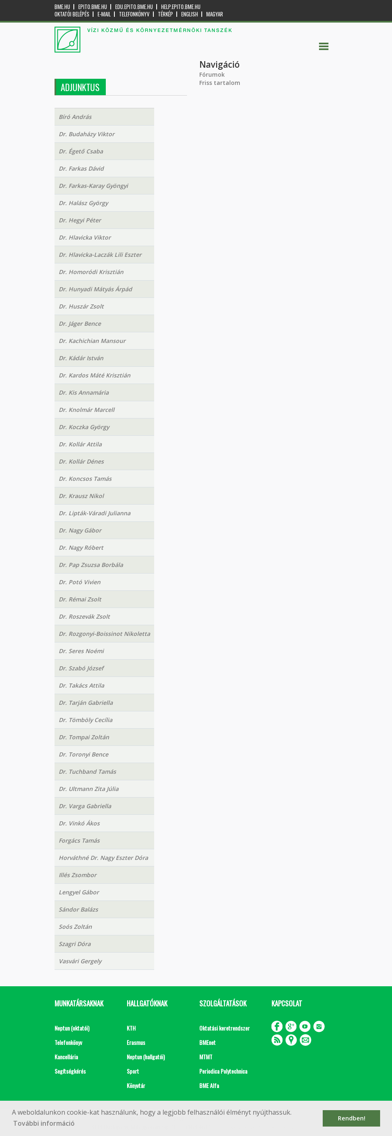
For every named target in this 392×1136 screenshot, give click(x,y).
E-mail (104, 14)
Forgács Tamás (79, 840)
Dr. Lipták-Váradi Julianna (94, 513)
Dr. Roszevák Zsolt (84, 616)
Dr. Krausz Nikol (81, 496)
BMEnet (207, 1042)
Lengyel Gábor (79, 892)
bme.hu (62, 6)
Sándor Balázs (78, 909)
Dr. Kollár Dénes (81, 461)
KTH (131, 1028)
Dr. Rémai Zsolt (80, 599)
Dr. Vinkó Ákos (79, 823)
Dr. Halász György (83, 203)
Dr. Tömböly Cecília (85, 720)
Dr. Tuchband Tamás (87, 771)
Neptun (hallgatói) (146, 1056)
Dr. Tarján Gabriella (86, 702)
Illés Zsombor (77, 875)
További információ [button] (44, 1123)
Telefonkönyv (134, 14)
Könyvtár (136, 1085)
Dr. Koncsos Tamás (85, 478)
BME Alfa (209, 1085)
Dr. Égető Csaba (81, 151)
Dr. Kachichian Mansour (92, 341)
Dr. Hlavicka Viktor (85, 237)
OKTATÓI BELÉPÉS (72, 14)
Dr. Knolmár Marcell (86, 410)
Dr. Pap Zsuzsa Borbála (91, 565)
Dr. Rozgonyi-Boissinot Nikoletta (104, 634)
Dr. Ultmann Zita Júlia (89, 789)
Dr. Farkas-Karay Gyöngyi (93, 186)
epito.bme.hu (92, 6)
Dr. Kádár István (81, 358)
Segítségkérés (70, 1071)
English (189, 14)
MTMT (205, 1056)
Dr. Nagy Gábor (80, 530)
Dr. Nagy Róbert (81, 547)
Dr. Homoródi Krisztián (91, 272)
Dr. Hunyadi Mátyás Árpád (95, 289)
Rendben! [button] (351, 1118)
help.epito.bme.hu (181, 6)
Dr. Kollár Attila (80, 444)
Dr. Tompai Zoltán (84, 737)
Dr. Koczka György (84, 427)
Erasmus (136, 1042)
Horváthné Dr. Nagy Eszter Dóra (103, 858)
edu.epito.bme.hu (134, 6)
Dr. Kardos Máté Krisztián (94, 375)
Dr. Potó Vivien (79, 582)
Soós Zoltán (75, 926)
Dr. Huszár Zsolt (81, 306)
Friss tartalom (219, 83)
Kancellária (66, 1056)
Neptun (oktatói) (72, 1028)
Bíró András (75, 117)
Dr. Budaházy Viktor (86, 134)
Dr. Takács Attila (81, 685)
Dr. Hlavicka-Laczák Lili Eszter (100, 254)
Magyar (214, 14)
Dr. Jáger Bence (80, 323)
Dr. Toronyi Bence (83, 754)
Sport (133, 1071)
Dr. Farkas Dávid (81, 168)
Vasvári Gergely (80, 961)
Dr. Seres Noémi (81, 651)
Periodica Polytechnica (223, 1071)
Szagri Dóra (75, 944)
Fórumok (212, 74)
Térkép (165, 14)
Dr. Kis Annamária (84, 392)
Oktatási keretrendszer (224, 1028)
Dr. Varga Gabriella (85, 806)
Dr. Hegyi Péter (80, 220)
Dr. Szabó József (81, 668)
